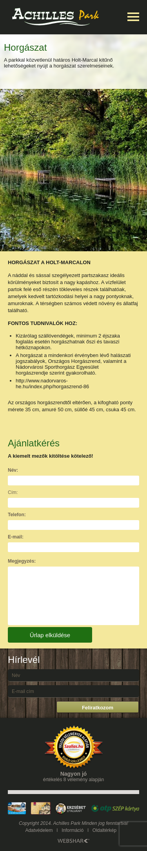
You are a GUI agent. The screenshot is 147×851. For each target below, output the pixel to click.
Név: (13, 470)
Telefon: (17, 514)
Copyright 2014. (35, 823)
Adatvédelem (39, 830)
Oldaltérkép (104, 830)
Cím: (13, 492)
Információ (72, 830)
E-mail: (16, 537)
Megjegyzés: (22, 561)
